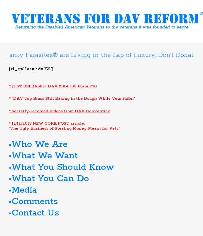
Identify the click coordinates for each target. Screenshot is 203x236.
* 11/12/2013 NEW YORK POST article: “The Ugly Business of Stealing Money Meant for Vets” (64, 126)
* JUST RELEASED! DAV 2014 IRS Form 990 (53, 86)
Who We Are (39, 144)
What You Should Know (62, 167)
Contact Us (35, 213)
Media (24, 190)
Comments (35, 201)
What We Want (44, 156)
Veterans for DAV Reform (107, 17)
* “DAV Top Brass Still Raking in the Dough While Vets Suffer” (72, 98)
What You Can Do (50, 178)
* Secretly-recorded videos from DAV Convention (59, 111)
